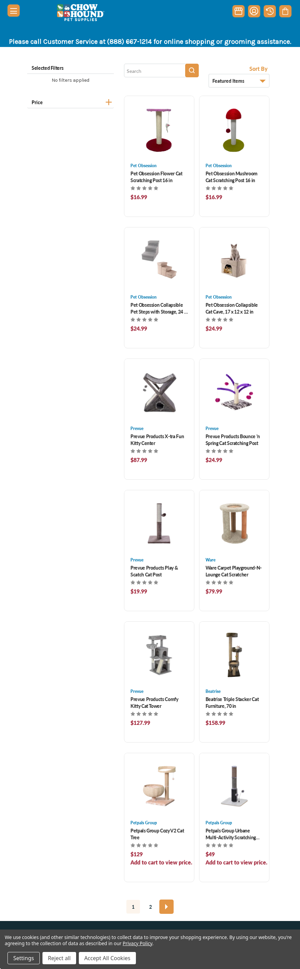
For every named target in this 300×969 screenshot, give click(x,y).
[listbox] (239, 81)
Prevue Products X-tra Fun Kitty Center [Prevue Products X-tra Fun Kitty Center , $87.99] (157, 439)
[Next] (166, 907)
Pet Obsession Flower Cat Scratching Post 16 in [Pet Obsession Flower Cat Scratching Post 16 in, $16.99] (156, 177)
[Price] (70, 101)
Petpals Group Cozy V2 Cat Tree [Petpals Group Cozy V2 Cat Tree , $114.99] (157, 834)
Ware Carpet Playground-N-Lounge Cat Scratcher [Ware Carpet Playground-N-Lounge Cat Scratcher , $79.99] (234, 571)
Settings (23, 958)
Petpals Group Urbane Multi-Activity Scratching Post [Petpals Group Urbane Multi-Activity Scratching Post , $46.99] (231, 834)
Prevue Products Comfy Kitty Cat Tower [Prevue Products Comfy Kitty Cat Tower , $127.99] (154, 702)
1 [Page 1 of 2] (133, 906)
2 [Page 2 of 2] (150, 906)
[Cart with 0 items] (285, 11)
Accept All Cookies (107, 958)
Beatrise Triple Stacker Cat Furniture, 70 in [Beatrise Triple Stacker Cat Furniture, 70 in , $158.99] (232, 702)
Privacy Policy (137, 943)
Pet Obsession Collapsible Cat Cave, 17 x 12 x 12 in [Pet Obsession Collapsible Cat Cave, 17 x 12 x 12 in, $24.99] (232, 308)
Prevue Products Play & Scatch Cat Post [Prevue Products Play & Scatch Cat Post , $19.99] (154, 571)
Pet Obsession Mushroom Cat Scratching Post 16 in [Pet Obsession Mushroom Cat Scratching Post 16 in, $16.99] (232, 177)
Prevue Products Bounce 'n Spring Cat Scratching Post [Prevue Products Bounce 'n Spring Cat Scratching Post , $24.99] (233, 439)
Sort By (258, 69)
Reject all (59, 958)
